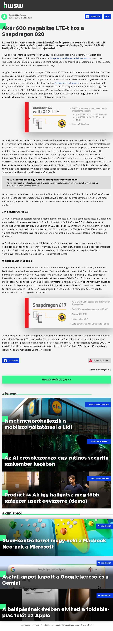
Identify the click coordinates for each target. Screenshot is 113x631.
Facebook (93, 16)
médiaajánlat (37, 625)
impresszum (25, 625)
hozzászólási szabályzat (64, 625)
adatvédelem (80, 625)
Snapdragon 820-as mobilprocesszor (70, 58)
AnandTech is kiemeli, (67, 83)
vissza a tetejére (99, 370)
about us (90, 625)
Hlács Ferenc (20, 15)
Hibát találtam (98, 360)
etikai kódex (48, 625)
